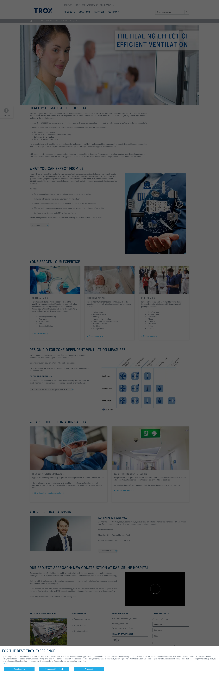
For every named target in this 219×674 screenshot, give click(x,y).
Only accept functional (54, 669)
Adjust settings (19, 669)
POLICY (5, 663)
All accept (89, 669)
